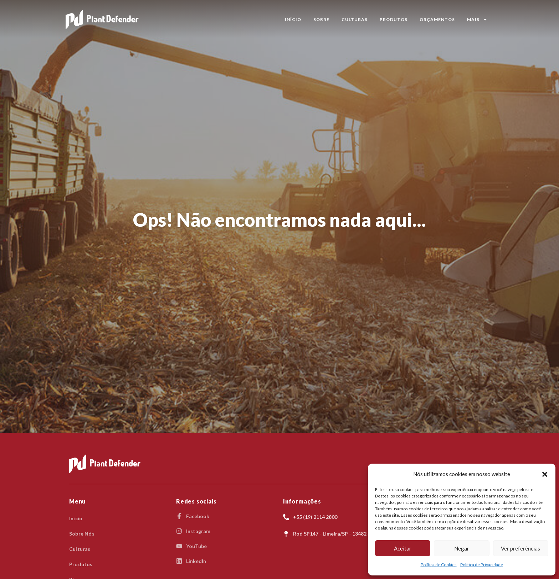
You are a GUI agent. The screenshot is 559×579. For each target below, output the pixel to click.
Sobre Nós (81, 534)
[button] (544, 474)
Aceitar (402, 548)
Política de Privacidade (481, 564)
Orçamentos (437, 19)
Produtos (393, 19)
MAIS (477, 19)
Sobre (321, 19)
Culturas (355, 19)
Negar (461, 548)
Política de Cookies (439, 564)
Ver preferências (520, 548)
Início (293, 19)
